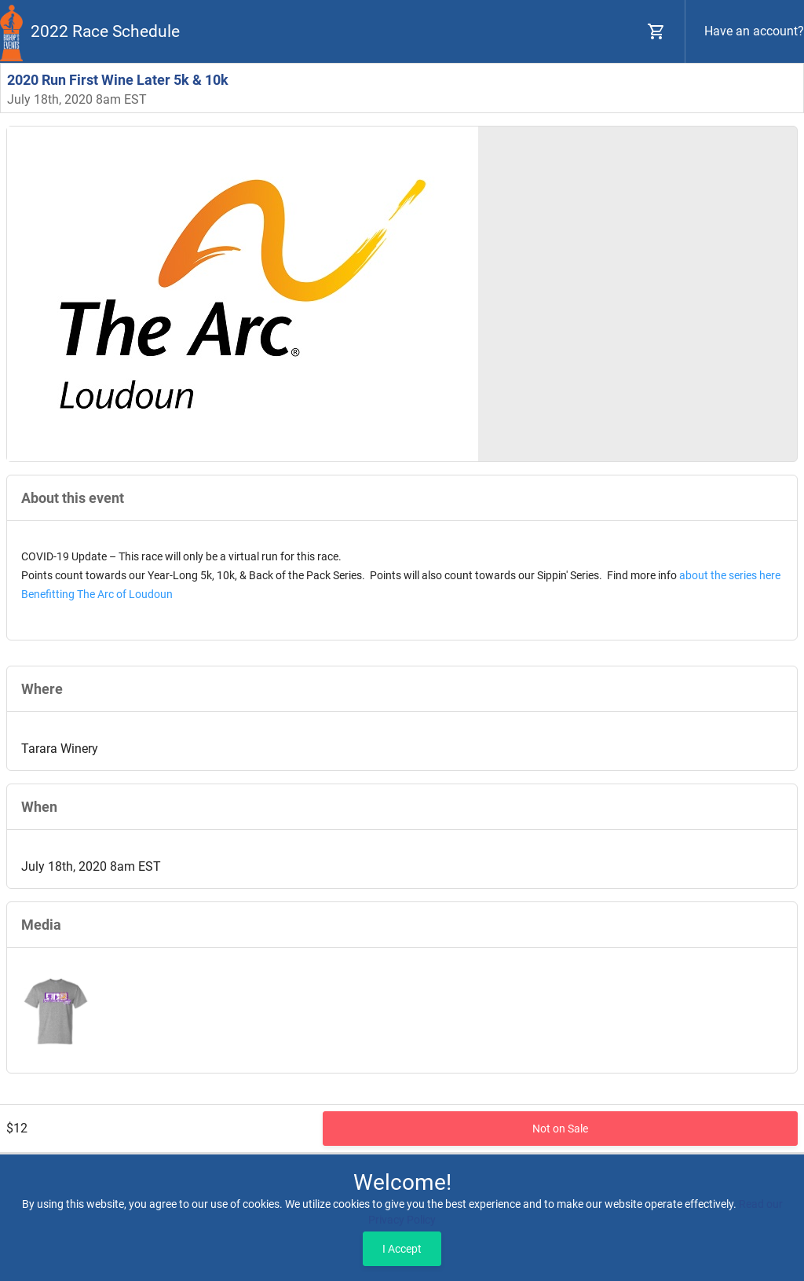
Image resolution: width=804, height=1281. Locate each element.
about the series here (729, 575)
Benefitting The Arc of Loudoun (97, 594)
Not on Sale (560, 1128)
